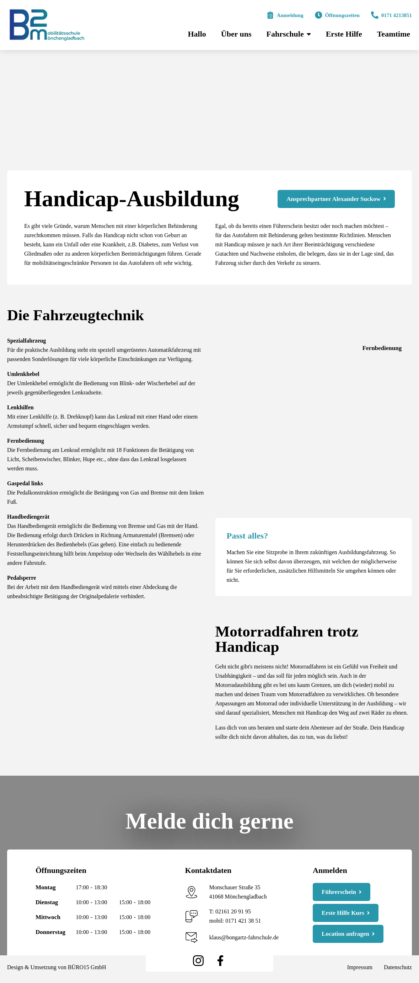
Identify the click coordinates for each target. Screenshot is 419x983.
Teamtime (393, 33)
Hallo (197, 33)
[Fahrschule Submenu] (308, 34)
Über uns (236, 33)
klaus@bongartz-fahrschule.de (244, 937)
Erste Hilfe (344, 33)
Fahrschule (285, 33)
